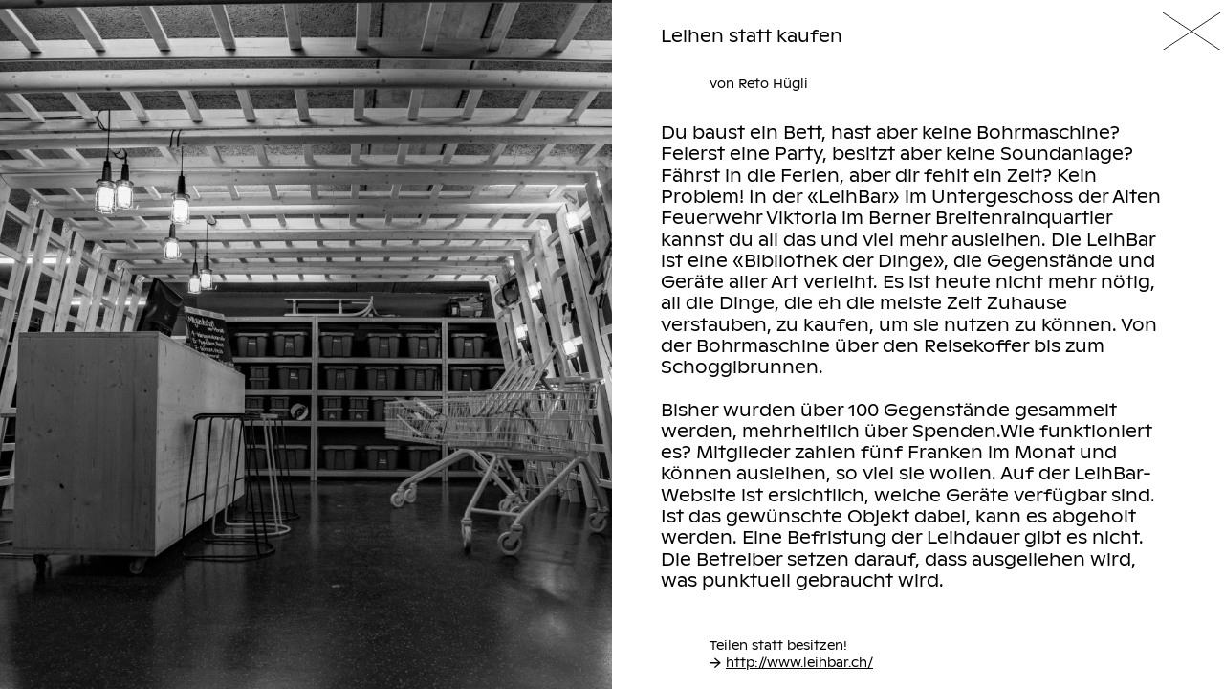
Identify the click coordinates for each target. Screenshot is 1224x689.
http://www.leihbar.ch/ (791, 662)
